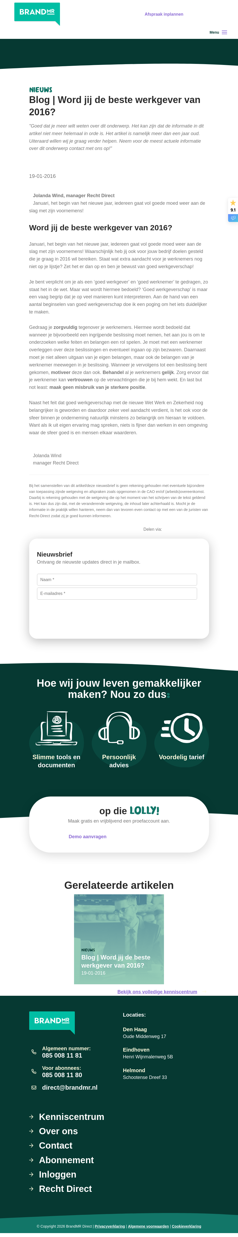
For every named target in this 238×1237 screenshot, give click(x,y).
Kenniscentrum (73, 1117)
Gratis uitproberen (213, 14)
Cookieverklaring (186, 1230)
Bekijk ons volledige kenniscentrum (163, 992)
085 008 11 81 (62, 1055)
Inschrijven (60, 612)
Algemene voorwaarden (148, 1230)
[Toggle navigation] (224, 32)
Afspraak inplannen (163, 14)
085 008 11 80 (62, 1074)
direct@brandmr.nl (70, 1087)
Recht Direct (66, 1192)
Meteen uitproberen (147, 836)
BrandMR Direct (79, 1230)
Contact (56, 1147)
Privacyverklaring (110, 1230)
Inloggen (58, 1177)
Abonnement (67, 1162)
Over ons (59, 1132)
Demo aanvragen (87, 836)
